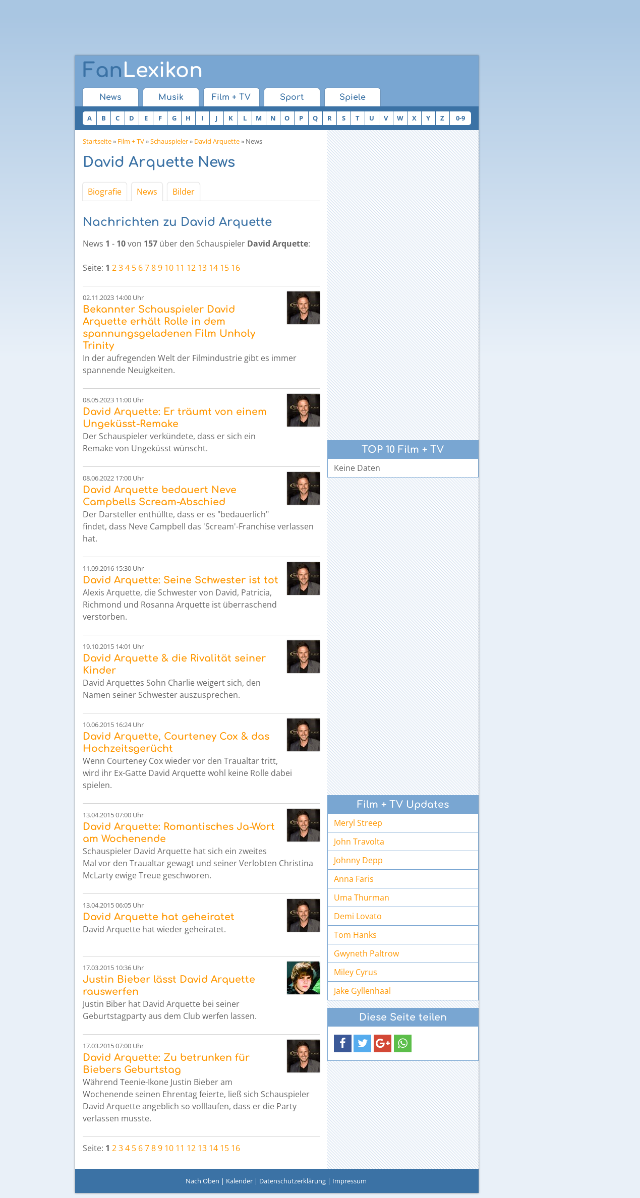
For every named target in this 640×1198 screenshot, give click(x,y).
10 (168, 267)
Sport (292, 97)
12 (191, 267)
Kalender (239, 1180)
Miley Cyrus (355, 972)
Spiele (352, 97)
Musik (171, 97)
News (110, 97)
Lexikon (143, 70)
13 (202, 267)
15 (224, 267)
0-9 (460, 118)
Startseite (97, 141)
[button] (343, 1043)
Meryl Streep (358, 822)
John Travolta (359, 841)
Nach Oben (202, 1180)
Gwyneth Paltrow (366, 953)
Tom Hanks (355, 934)
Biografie (105, 191)
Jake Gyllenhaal (362, 990)
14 (213, 267)
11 (180, 267)
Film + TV (231, 97)
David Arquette (217, 141)
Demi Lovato (358, 916)
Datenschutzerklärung (292, 1180)
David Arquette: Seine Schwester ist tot (180, 580)
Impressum (349, 1180)
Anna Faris (354, 878)
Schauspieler (169, 141)
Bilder (183, 191)
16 (235, 267)
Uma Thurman (361, 897)
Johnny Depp (358, 860)
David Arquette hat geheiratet (159, 917)
